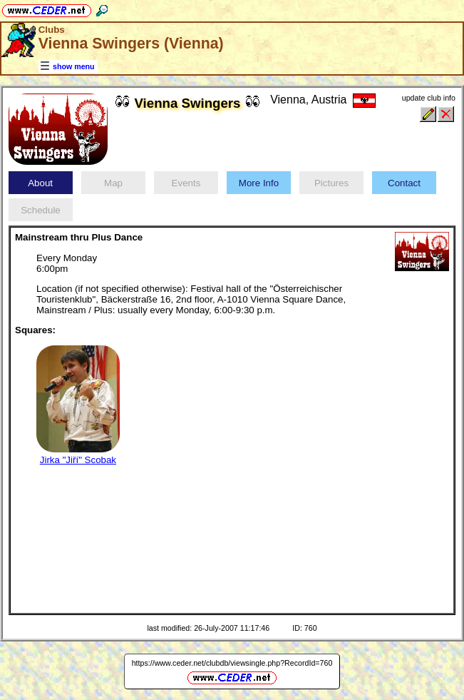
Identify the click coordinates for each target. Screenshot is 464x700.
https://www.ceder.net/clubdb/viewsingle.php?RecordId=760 (232, 663)
